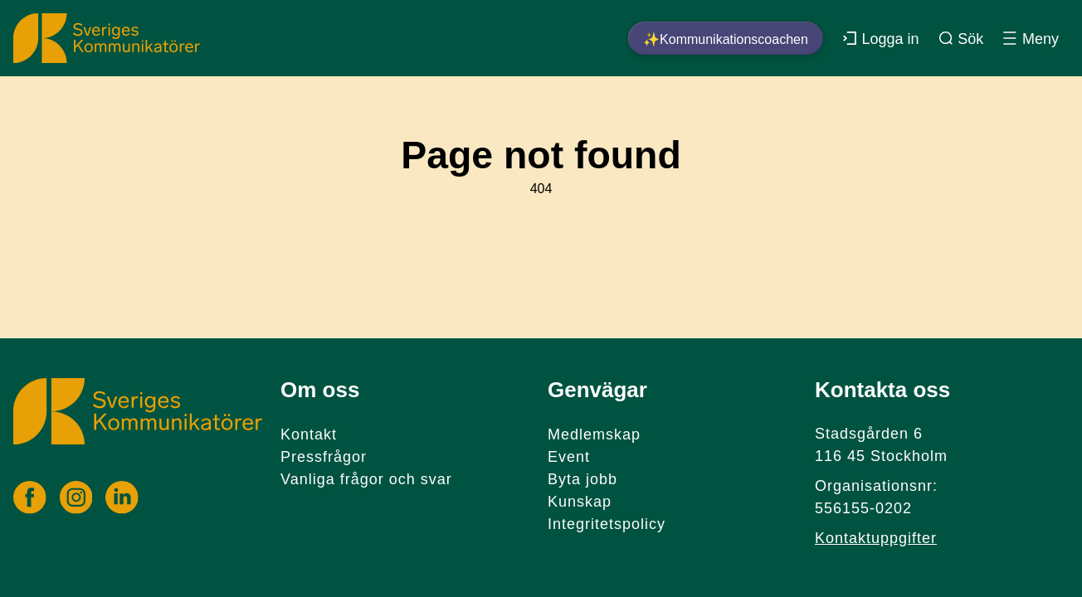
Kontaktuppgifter (876, 538)
